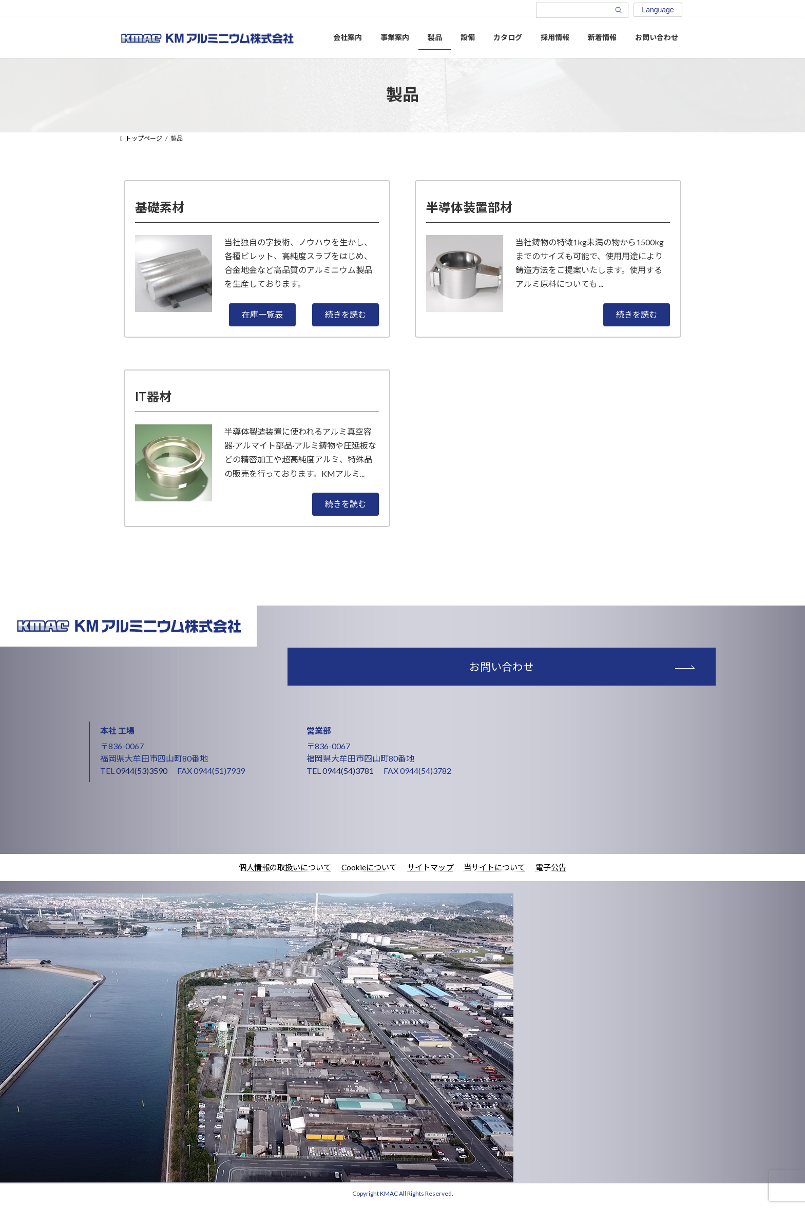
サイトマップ (431, 871)
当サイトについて (499, 871)
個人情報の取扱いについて (278, 871)
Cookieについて (367, 871)
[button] (262, 314)
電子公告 (559, 871)
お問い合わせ (547, 668)
